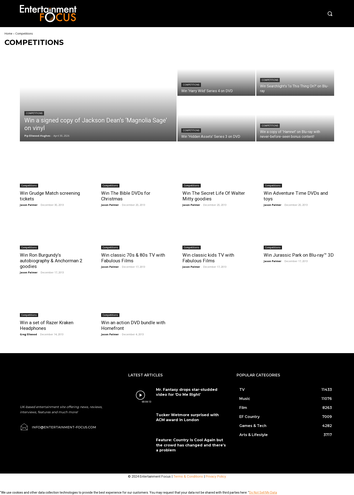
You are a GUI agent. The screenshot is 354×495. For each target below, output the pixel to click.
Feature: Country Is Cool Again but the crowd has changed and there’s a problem (191, 445)
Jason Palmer (28, 204)
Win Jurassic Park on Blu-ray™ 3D (299, 255)
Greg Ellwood (28, 334)
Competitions (34, 113)
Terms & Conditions (188, 476)
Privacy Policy (216, 476)
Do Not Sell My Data (263, 492)
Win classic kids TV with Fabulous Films (208, 257)
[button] (330, 13)
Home (8, 33)
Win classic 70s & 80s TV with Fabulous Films (133, 257)
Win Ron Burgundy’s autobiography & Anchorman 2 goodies (51, 260)
